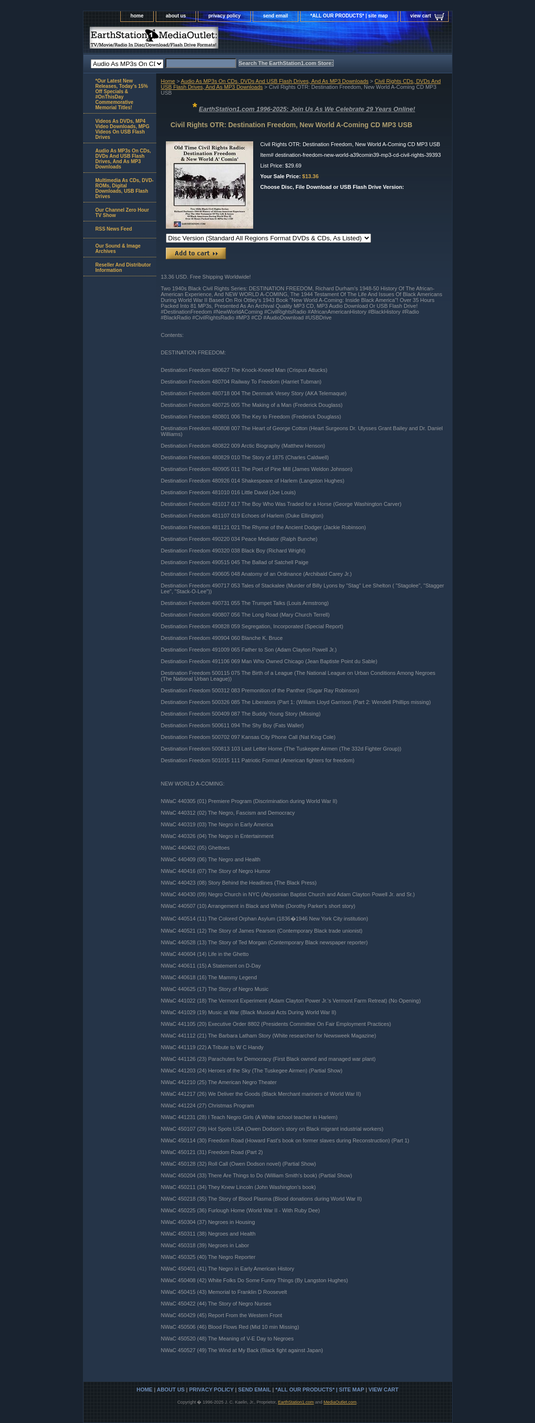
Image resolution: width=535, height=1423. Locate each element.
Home (168, 81)
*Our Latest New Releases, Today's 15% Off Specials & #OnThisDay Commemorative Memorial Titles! (122, 94)
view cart (420, 15)
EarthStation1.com (296, 1402)
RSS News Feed (114, 229)
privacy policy (224, 15)
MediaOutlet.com (340, 1402)
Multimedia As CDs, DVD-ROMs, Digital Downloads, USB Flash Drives (125, 188)
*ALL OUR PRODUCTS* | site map (349, 15)
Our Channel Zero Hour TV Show (122, 212)
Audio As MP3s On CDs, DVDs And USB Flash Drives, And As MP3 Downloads (275, 81)
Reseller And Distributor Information (123, 267)
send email (275, 15)
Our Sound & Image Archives (118, 248)
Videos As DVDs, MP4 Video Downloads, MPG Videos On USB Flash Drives (123, 129)
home (137, 15)
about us (176, 15)
